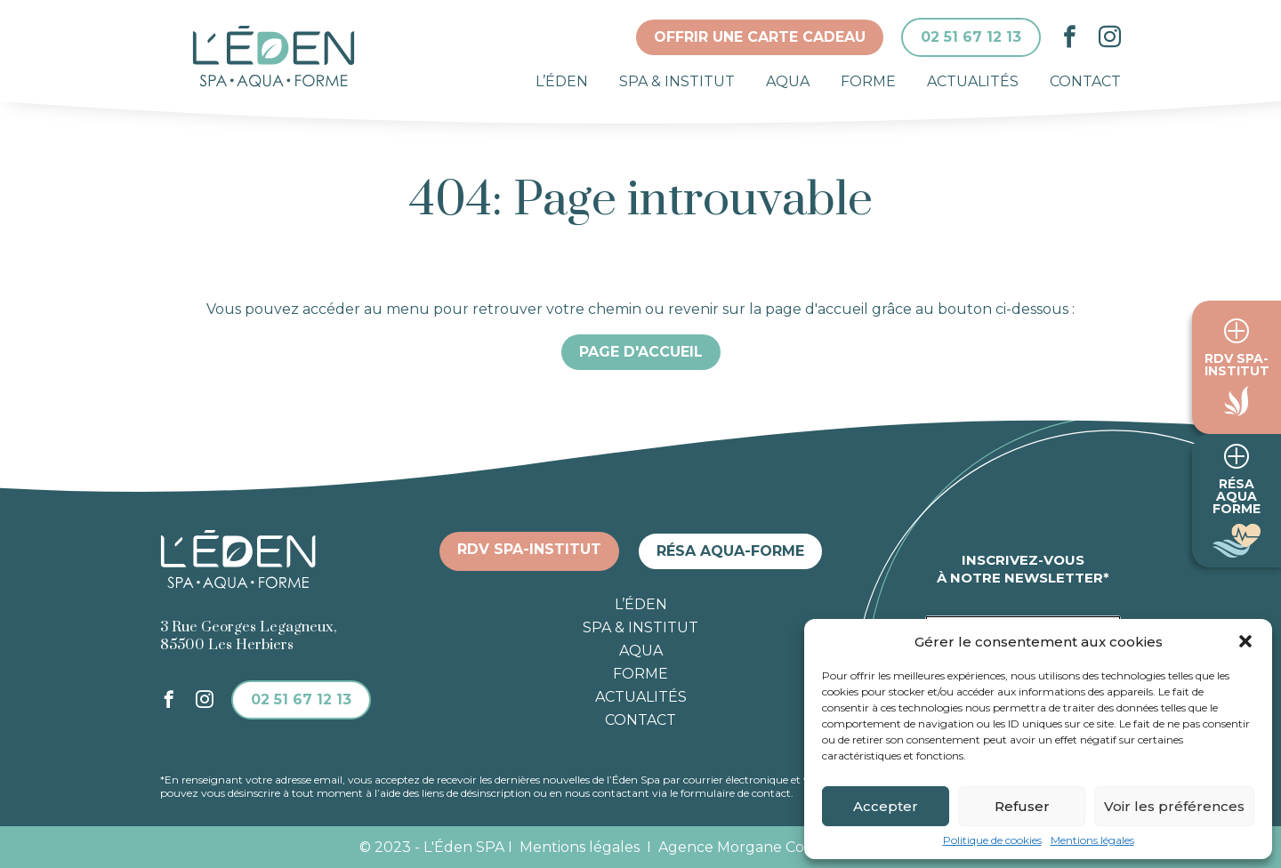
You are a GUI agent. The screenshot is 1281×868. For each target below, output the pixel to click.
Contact (1085, 81)
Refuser (1022, 806)
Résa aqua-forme (730, 550)
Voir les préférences (1174, 806)
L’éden (562, 81)
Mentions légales (1092, 840)
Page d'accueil (641, 351)
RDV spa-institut (529, 549)
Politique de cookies (992, 840)
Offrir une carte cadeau (760, 36)
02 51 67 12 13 (971, 36)
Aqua (788, 81)
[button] (1245, 641)
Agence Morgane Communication (790, 847)
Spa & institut (677, 81)
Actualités (973, 81)
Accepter (885, 806)
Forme (868, 81)
